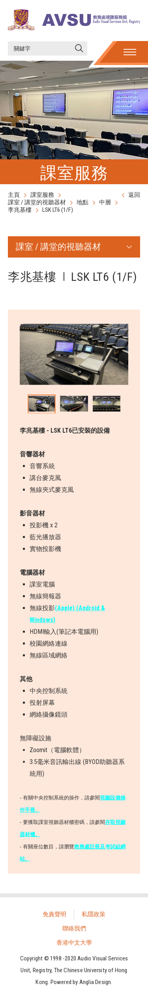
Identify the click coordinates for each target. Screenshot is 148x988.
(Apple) (65, 608)
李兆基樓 (20, 209)
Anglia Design (95, 982)
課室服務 (42, 194)
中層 (105, 202)
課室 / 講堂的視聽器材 (37, 202)
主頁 (14, 194)
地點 (82, 202)
